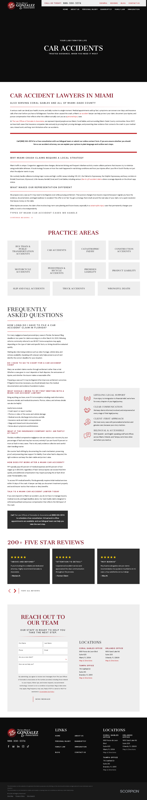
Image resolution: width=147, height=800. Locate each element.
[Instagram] (23, 746)
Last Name (48, 643)
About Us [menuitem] (75, 9)
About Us (79, 736)
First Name (22, 643)
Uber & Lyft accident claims (91, 179)
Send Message (42, 699)
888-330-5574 (72, 3)
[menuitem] (10, 796)
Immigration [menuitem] (134, 9)
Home (57, 736)
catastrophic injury (97, 206)
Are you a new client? (26, 657)
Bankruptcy (80, 741)
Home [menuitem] (65, 9)
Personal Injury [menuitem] (90, 9)
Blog (123, 3)
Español (103, 3)
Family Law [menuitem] (120, 9)
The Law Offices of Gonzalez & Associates (28, 121)
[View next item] (15, 591)
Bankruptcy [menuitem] (106, 9)
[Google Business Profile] (13, 746)
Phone (21, 650)
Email (46, 650)
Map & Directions (85, 661)
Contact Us (134, 3)
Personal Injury (63, 741)
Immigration (81, 747)
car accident (83, 113)
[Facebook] (8, 746)
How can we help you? (26, 664)
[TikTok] (28, 746)
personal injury (72, 117)
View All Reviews (30, 591)
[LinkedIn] (18, 746)
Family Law (60, 747)
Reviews (114, 3)
